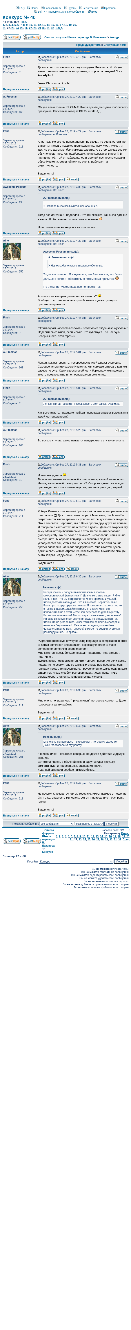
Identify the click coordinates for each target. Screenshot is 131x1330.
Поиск (32, 8)
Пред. (23, 21)
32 (52, 28)
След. (59, 28)
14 (48, 25)
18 (65, 25)
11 (34, 25)
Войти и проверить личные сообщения (59, 11)
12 (39, 25)
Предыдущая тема (88, 44)
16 (56, 25)
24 (17, 28)
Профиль (108, 8)
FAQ (20, 8)
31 (48, 28)
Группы (70, 8)
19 (70, 25)
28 (34, 28)
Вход (92, 11)
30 (43, 28)
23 (12, 28)
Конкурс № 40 (19, 17)
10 (30, 25)
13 (43, 25)
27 (30, 28)
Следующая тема (115, 44)
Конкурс (115, 37)
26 (26, 28)
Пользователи (51, 8)
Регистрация (88, 8)
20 (74, 25)
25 (21, 28)
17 (61, 25)
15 (52, 25)
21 (4, 28)
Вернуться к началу (16, 89)
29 (39, 28)
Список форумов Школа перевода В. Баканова (75, 37)
